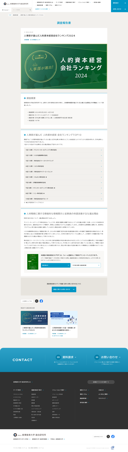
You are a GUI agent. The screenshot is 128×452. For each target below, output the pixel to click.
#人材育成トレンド (35, 39)
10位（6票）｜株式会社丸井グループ (37, 198)
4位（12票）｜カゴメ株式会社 (35, 166)
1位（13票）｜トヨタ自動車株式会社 (37, 155)
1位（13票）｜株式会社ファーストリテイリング (40, 160)
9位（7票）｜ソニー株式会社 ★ (35, 193)
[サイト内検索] (30, 10)
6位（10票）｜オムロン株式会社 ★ (36, 177)
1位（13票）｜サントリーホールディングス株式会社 (41, 150)
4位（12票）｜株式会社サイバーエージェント (39, 171)
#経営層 (26, 39)
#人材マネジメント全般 (57, 335)
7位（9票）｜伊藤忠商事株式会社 (36, 182)
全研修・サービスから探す (100, 382)
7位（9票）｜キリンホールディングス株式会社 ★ (40, 188)
